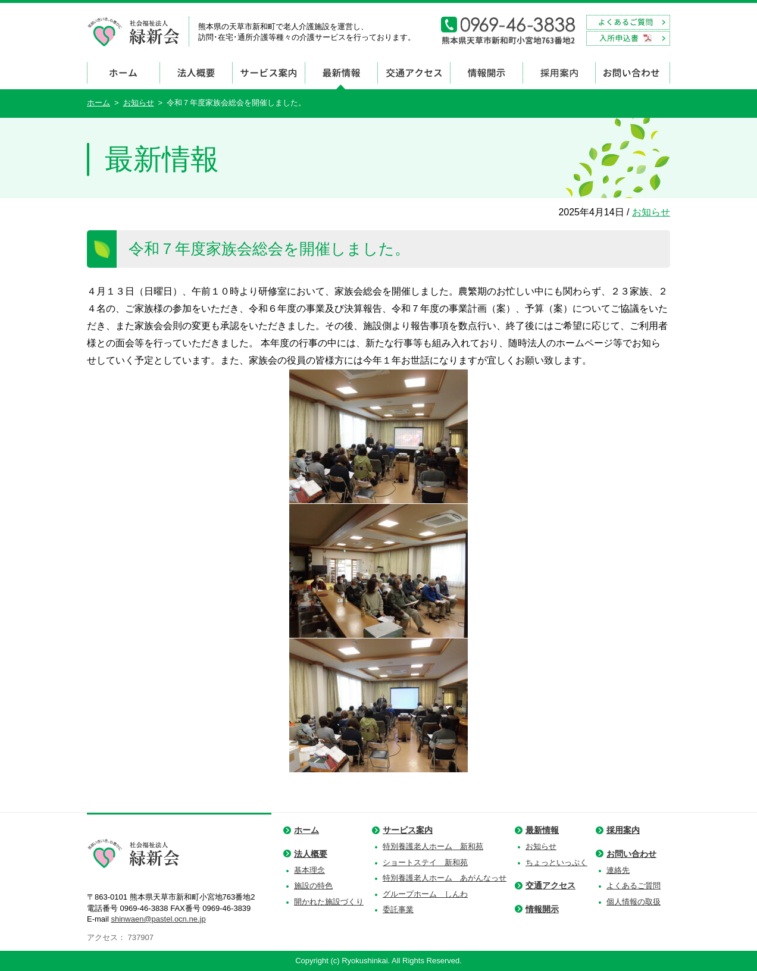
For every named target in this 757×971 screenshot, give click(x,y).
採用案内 (623, 830)
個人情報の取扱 (633, 901)
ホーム (98, 102)
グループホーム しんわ (425, 893)
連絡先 (618, 870)
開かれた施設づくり (329, 901)
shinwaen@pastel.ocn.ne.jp (158, 918)
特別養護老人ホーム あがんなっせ (444, 877)
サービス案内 (408, 830)
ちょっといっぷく (556, 862)
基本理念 (309, 870)
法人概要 (310, 854)
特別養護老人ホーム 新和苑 (433, 846)
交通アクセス (550, 885)
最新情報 (542, 830)
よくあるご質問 (633, 885)
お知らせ (138, 102)
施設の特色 (313, 885)
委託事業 (398, 909)
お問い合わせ (631, 854)
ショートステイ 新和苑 (425, 862)
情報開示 (542, 909)
